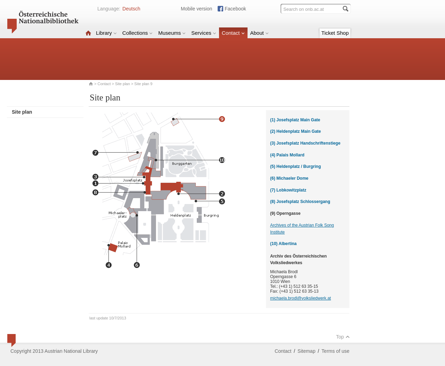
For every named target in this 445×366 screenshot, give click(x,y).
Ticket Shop (335, 33)
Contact (233, 33)
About (259, 33)
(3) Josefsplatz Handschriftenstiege (305, 143)
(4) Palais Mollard (287, 155)
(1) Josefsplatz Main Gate (295, 119)
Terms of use (335, 351)
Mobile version (196, 8)
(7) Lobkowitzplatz (288, 190)
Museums (172, 33)
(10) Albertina (283, 243)
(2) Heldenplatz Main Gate (295, 131)
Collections (137, 33)
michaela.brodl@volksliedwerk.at (300, 298)
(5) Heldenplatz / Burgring (295, 166)
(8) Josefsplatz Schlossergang (300, 201)
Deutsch (131, 8)
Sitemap (306, 351)
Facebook (235, 8)
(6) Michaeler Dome (289, 178)
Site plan (122, 84)
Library (106, 33)
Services (203, 33)
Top (343, 337)
